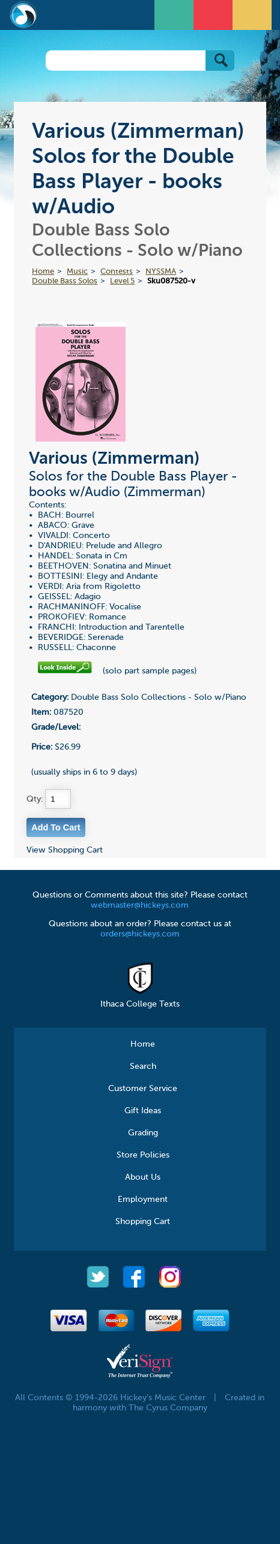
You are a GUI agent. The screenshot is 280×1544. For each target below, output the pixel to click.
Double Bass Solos (64, 281)
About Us (142, 1177)
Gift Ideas (142, 1111)
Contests (116, 272)
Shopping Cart (142, 1221)
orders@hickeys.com (140, 934)
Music (77, 272)
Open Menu (175, 13)
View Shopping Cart (64, 850)
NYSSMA (160, 272)
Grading (143, 1133)
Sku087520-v (171, 281)
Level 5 (122, 281)
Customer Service (142, 1088)
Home (43, 272)
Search (143, 1066)
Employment (143, 1199)
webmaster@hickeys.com (140, 905)
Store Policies (143, 1155)
